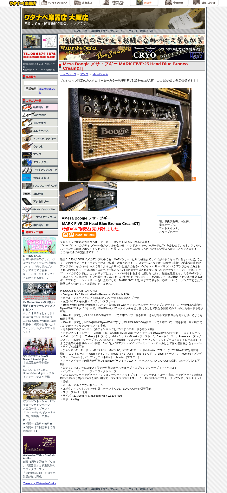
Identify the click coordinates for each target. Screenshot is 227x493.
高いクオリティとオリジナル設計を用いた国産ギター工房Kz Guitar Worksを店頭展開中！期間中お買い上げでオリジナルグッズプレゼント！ (39, 315)
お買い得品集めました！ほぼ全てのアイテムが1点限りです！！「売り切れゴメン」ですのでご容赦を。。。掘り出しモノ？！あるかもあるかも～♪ (40, 265)
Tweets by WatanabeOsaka (39, 483)
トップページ (68, 74)
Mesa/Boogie (100, 74)
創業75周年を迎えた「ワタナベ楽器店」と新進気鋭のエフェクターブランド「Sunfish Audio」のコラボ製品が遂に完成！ (39, 464)
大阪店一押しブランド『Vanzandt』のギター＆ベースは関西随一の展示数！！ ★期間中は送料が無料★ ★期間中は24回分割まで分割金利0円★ (39, 415)
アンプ (84, 74)
